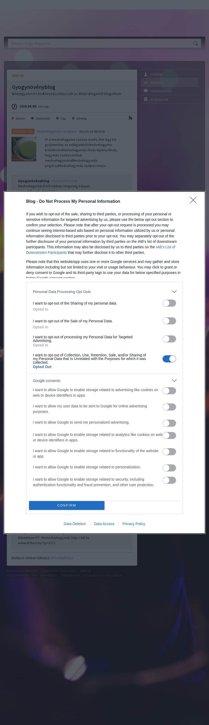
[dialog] (104, 362)
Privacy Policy (134, 524)
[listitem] (104, 291)
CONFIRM (67, 506)
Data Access (104, 524)
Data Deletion (75, 524)
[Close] (195, 202)
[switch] (169, 303)
